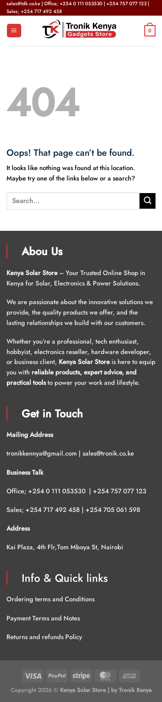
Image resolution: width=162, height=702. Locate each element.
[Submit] (148, 201)
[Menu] (14, 30)
